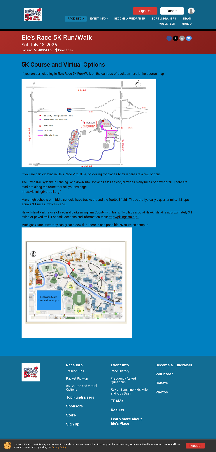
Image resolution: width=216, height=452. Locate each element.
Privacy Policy (59, 447)
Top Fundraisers (164, 18)
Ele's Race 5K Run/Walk (57, 37)
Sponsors (74, 406)
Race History (120, 371)
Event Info (98, 18)
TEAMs (187, 18)
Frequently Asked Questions (123, 380)
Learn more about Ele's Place (126, 421)
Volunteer (167, 23)
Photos (161, 392)
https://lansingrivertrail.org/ (41, 192)
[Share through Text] (189, 38)
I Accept (195, 446)
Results (117, 410)
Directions (65, 50)
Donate (172, 11)
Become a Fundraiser (129, 18)
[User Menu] (191, 11)
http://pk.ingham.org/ (124, 217)
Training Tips (75, 371)
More (185, 23)
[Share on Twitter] (175, 38)
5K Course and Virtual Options (81, 387)
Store (71, 415)
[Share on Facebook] (169, 38)
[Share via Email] (182, 38)
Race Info (75, 18)
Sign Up (144, 11)
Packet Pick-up (77, 378)
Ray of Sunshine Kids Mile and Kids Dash (129, 391)
